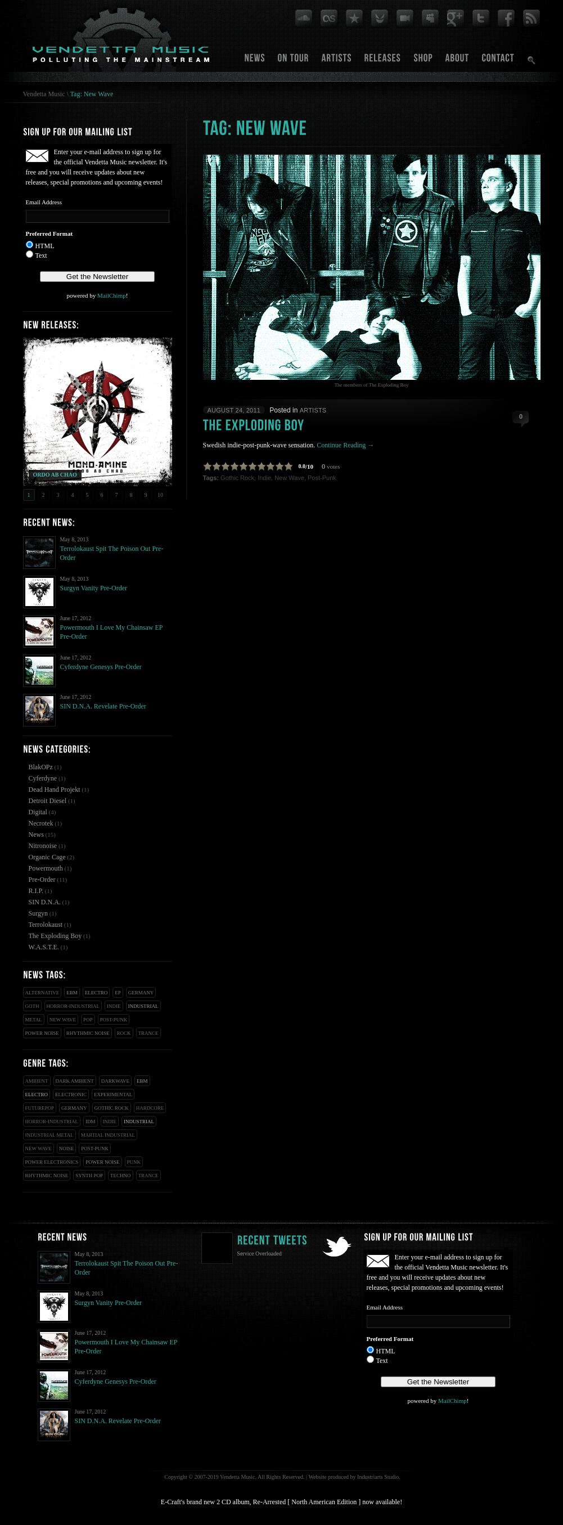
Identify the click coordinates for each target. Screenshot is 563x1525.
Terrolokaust (45, 925)
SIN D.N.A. (45, 902)
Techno (120, 1175)
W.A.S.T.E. (44, 947)
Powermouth (46, 868)
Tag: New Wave (92, 94)
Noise (66, 1148)
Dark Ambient (75, 1081)
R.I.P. (36, 891)
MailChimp (111, 295)
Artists (313, 410)
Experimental (113, 1094)
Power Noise (42, 1033)
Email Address (44, 202)
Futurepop (40, 1108)
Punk (134, 1162)
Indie (114, 1006)
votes (333, 466)
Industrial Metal (49, 1135)
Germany (141, 992)
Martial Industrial (108, 1135)
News (36, 834)
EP (118, 992)
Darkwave (115, 1081)
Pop (88, 1019)
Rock (124, 1033)
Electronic (71, 1094)
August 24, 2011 (234, 410)
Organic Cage (47, 857)
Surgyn (38, 913)
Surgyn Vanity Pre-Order (94, 588)
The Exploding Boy (55, 936)
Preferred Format (49, 233)
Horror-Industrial (73, 1006)
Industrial (143, 1006)
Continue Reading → (345, 445)
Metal (33, 1019)
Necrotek (41, 823)
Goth (32, 1006)
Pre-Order (42, 879)
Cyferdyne (43, 778)
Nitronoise (43, 846)
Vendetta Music (44, 94)
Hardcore (150, 1108)
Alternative (42, 992)
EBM (72, 992)
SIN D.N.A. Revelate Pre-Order (103, 706)
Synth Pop (89, 1175)
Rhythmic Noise (88, 1033)
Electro (96, 992)
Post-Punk (114, 1019)
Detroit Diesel (48, 801)
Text (41, 255)
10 (160, 495)
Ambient (36, 1081)
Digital (38, 812)
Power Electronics (52, 1162)
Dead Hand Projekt (54, 789)
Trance (148, 1033)
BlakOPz (41, 767)
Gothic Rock (111, 1108)
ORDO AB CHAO (55, 475)
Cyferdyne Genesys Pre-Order (101, 667)
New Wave (62, 1019)
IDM (90, 1121)
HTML (45, 246)
